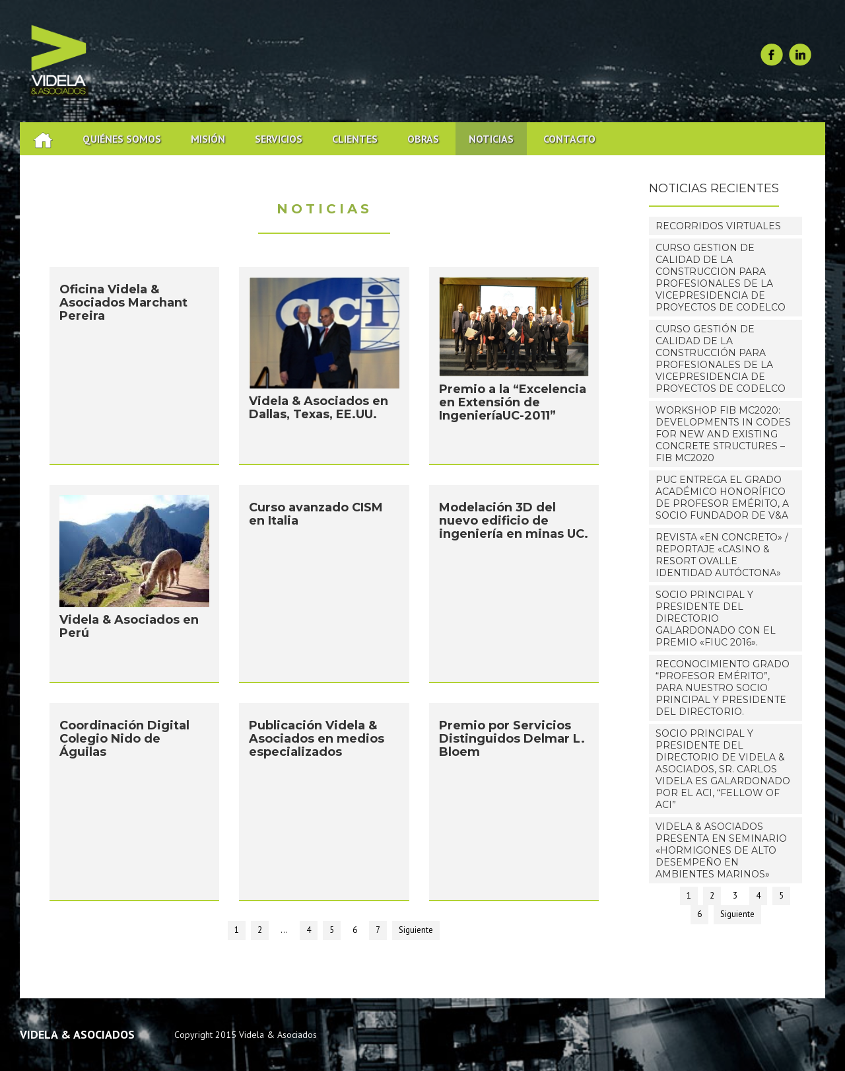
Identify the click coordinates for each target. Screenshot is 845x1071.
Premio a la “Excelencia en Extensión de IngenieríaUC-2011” (512, 405)
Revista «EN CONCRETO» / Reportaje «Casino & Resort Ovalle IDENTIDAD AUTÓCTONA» (722, 555)
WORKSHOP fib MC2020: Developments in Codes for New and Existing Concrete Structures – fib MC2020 (723, 434)
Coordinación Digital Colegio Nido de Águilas (124, 741)
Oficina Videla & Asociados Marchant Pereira (123, 305)
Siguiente (416, 930)
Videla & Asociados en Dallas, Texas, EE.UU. (318, 411)
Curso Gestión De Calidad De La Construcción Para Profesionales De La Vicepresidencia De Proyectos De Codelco (721, 358)
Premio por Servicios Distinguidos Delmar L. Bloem (512, 741)
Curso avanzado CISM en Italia (316, 517)
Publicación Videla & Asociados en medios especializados (316, 741)
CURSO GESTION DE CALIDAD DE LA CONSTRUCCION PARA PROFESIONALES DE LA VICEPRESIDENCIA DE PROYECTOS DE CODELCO (721, 277)
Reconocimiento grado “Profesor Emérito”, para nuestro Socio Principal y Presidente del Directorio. (723, 688)
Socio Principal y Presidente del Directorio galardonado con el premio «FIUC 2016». (716, 618)
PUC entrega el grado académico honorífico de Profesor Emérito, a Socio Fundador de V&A (722, 497)
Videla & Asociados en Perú (129, 630)
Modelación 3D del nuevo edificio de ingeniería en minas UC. (513, 523)
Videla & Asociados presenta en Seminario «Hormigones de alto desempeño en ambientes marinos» (721, 850)
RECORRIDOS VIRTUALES (718, 226)
